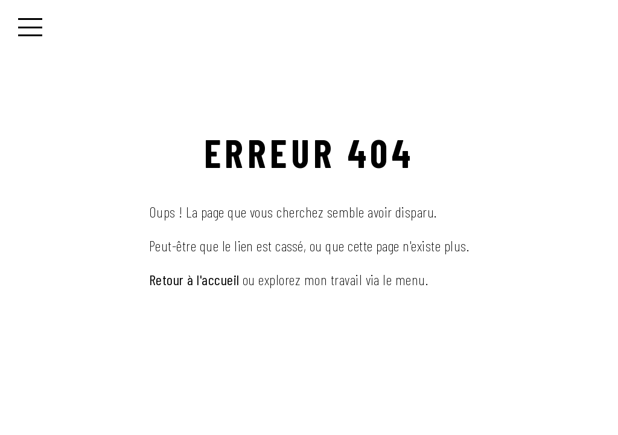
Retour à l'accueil (194, 279)
